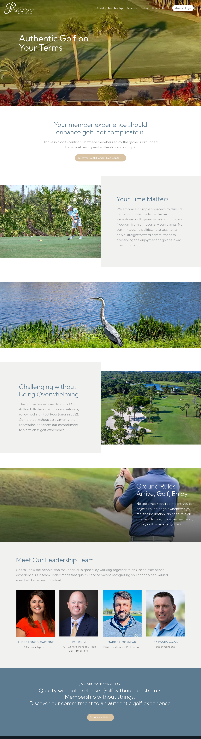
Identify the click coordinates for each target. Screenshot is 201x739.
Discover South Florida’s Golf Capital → (100, 157)
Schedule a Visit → (100, 717)
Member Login (183, 8)
